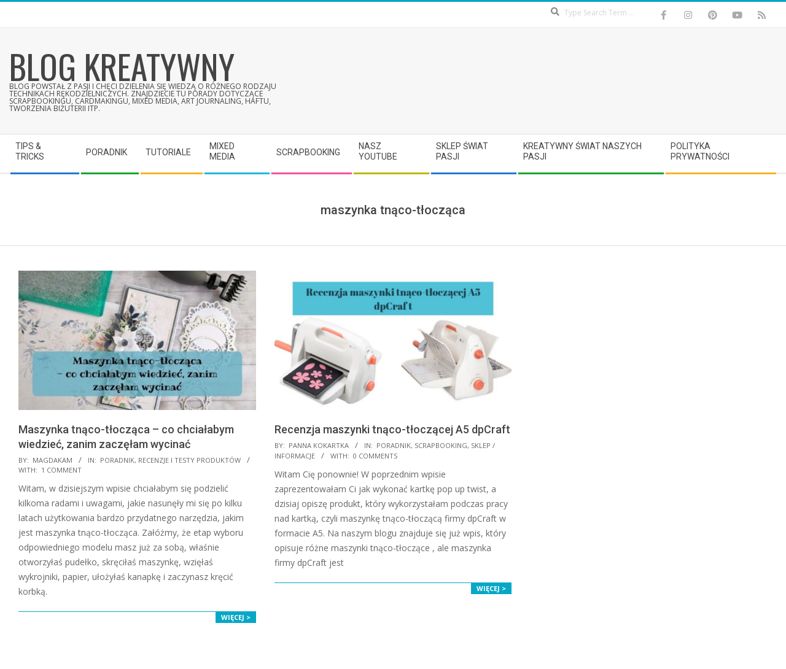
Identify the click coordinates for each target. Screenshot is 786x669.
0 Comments (375, 455)
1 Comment (61, 469)
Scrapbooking (440, 445)
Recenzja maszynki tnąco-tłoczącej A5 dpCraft (392, 429)
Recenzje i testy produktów (189, 460)
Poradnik (117, 460)
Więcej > (236, 617)
